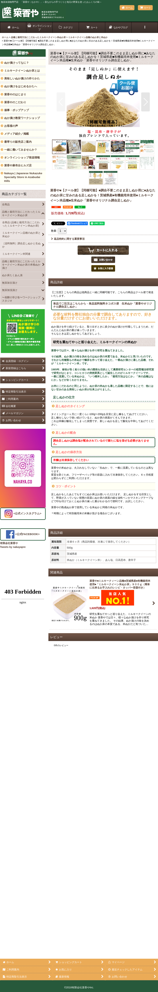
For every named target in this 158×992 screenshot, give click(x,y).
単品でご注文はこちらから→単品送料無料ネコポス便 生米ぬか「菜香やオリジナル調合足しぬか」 (102, 305)
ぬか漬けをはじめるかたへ (20, 86)
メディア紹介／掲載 (16, 133)
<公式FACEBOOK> (23, 534)
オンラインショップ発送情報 (22, 157)
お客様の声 (11, 125)
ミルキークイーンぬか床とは (22, 70)
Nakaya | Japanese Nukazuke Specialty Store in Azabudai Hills (23, 177)
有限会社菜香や (9, 543)
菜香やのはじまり (15, 94)
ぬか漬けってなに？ (16, 62)
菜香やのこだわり (15, 102)
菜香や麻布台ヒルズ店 (18, 165)
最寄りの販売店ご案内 (18, 141)
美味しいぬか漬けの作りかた (22, 78)
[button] (145, 27)
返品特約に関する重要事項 (68, 238)
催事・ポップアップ (16, 110)
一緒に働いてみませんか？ (20, 149)
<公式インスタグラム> (22, 513)
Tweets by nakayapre (13, 546)
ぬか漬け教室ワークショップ (22, 117)
